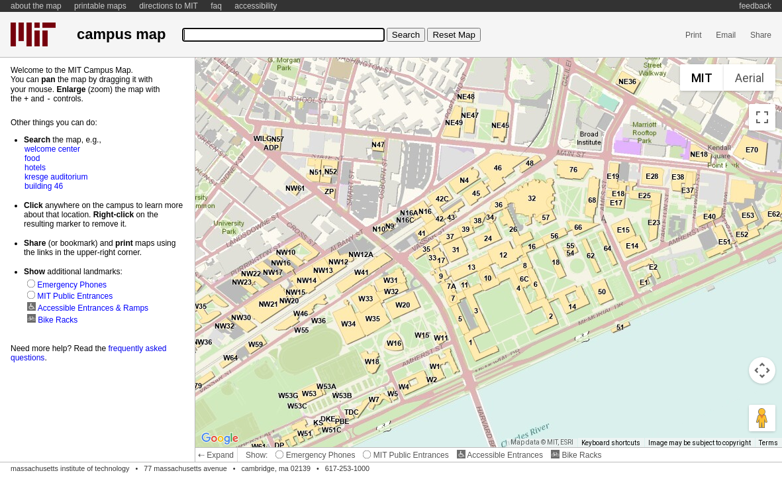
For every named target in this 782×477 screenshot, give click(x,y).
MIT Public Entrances (405, 455)
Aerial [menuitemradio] (749, 78)
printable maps (100, 6)
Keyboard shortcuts (610, 443)
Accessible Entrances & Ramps (87, 307)
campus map (121, 34)
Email (726, 35)
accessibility (255, 6)
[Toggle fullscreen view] (762, 117)
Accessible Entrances (500, 455)
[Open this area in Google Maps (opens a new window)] (220, 438)
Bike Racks (576, 455)
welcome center (52, 148)
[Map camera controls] (762, 370)
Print (693, 35)
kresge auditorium (55, 176)
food (32, 157)
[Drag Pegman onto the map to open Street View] (762, 418)
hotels (35, 167)
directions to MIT (168, 6)
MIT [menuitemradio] (701, 78)
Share (760, 35)
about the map (36, 6)
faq (216, 6)
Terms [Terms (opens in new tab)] (768, 443)
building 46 (43, 185)
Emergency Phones (315, 455)
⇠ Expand (216, 455)
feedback (755, 6)
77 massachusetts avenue (185, 468)
